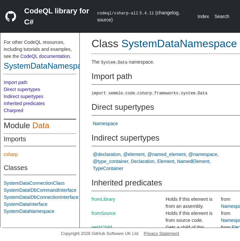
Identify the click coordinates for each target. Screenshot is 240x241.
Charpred (13, 110)
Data (40, 125)
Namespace (105, 123)
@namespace (203, 154)
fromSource (104, 213)
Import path (15, 82)
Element (165, 161)
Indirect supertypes (23, 96)
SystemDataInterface (26, 204)
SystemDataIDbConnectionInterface (41, 197)
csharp (11, 154)
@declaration (107, 154)
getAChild (102, 227)
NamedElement (193, 161)
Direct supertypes (22, 89)
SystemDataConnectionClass (34, 183)
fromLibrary (103, 199)
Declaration (143, 161)
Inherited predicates (24, 103)
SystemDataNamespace (47, 65)
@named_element (166, 154)
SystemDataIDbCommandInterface (40, 190)
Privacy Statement (161, 233)
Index (203, 16)
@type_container (110, 161)
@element (134, 154)
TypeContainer (108, 168)
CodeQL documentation (45, 56)
